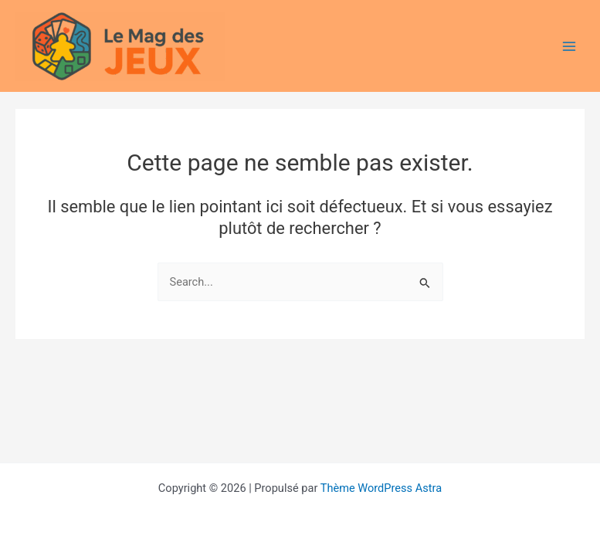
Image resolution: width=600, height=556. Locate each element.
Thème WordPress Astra (381, 488)
